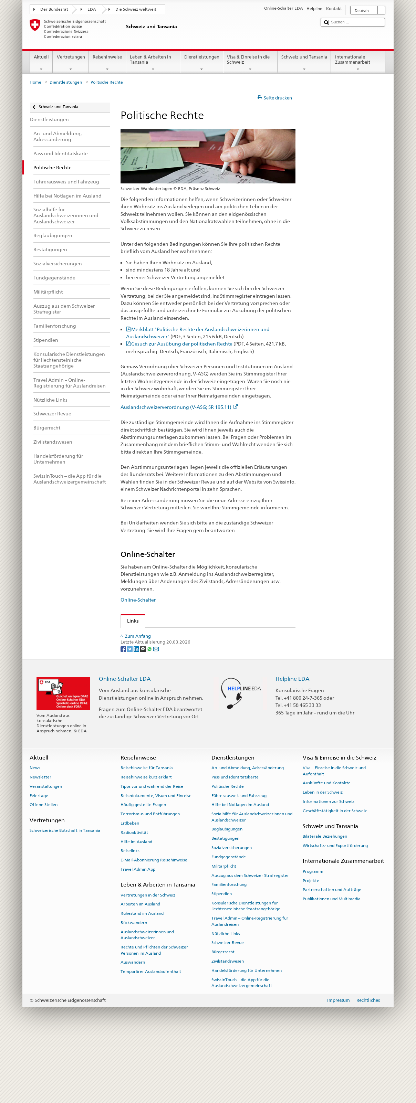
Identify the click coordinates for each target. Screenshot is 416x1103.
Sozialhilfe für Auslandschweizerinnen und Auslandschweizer (251, 881)
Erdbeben (130, 887)
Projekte (311, 945)
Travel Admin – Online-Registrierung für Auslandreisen (249, 985)
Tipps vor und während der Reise (152, 851)
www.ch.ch (141, 680)
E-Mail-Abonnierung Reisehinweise (154, 924)
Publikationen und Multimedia (332, 963)
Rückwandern (134, 987)
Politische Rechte (227, 851)
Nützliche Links (225, 998)
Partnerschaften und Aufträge (332, 954)
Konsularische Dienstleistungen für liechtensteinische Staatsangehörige (245, 970)
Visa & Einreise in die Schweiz (250, 63)
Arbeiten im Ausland (140, 968)
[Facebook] (124, 713)
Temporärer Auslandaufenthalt (151, 1036)
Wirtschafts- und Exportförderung (335, 910)
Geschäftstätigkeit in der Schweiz (335, 875)
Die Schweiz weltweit (135, 9)
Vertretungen (71, 63)
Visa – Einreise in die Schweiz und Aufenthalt (334, 835)
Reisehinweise (107, 63)
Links (130, 621)
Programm (313, 936)
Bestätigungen (225, 903)
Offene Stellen (44, 869)
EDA (91, 9)
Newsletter (40, 841)
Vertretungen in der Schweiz (148, 959)
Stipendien (221, 958)
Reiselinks (130, 915)
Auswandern (133, 1027)
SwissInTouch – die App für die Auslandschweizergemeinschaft (241, 1047)
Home (35, 82)
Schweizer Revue (147, 646)
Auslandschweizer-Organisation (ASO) (172, 635)
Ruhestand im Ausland (142, 978)
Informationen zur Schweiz (328, 866)
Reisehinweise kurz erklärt (146, 841)
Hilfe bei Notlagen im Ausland (240, 869)
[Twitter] (130, 713)
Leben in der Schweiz (323, 857)
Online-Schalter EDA (125, 744)
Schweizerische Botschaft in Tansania (65, 895)
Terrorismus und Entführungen (150, 878)
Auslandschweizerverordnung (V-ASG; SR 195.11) (179, 407)
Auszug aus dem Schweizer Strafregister (250, 940)
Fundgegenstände (228, 921)
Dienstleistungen (201, 63)
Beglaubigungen (226, 893)
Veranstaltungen (46, 851)
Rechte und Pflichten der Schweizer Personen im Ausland (154, 1014)
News (35, 832)
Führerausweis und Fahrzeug (239, 860)
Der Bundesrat (54, 9)
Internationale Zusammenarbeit (358, 63)
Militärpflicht (223, 931)
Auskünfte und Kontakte (327, 847)
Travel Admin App (138, 934)
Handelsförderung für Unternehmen (246, 1035)
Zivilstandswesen (227, 1026)
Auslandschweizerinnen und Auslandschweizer (147, 999)
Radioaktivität (134, 897)
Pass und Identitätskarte (235, 841)
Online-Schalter (138, 600)
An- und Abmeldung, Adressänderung (247, 832)
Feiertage (39, 860)
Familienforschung (229, 949)
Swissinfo (139, 657)
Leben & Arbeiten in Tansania (153, 63)
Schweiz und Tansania (304, 63)
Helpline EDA (292, 744)
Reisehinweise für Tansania (147, 832)
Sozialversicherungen (231, 912)
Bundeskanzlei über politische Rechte (171, 669)
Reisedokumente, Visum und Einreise (156, 860)
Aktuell (41, 63)
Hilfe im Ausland (136, 906)
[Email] (156, 713)
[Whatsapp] (150, 713)
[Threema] (143, 713)
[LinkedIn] (137, 713)
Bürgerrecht (223, 1016)
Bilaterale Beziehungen (325, 901)
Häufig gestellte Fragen (143, 869)
